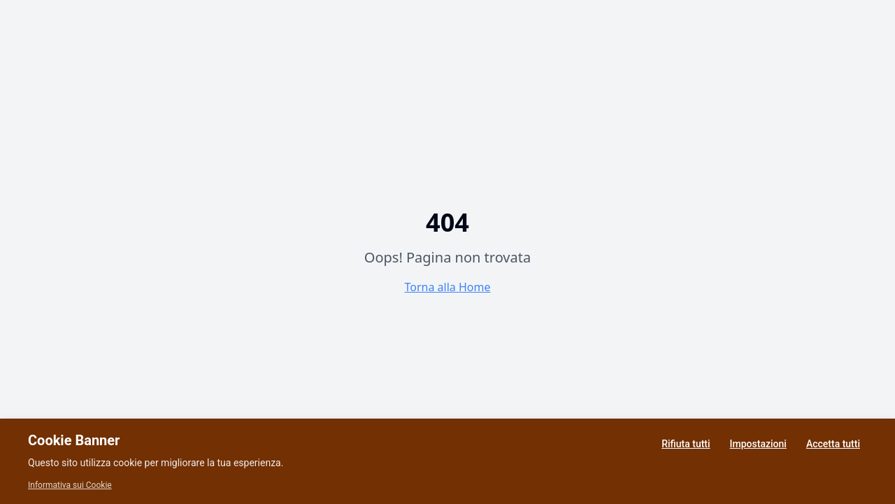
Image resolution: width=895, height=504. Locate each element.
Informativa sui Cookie (70, 485)
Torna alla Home (448, 287)
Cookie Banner (74, 440)
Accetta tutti (833, 443)
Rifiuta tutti (685, 443)
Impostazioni (758, 443)
